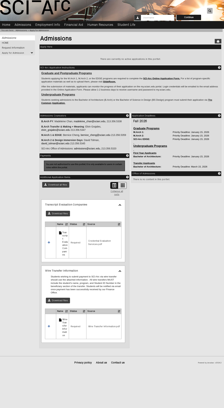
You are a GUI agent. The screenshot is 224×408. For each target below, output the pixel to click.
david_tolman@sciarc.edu (55, 143)
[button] (55, 185)
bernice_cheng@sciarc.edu (95, 135)
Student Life (126, 24)
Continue (189, 17)
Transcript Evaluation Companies (65, 243)
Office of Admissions (143, 173)
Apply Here (46, 47)
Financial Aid (73, 24)
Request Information (13, 48)
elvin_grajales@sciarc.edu (55, 130)
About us (101, 362)
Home (6, 24)
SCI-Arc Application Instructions (57, 67)
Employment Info (47, 24)
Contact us (118, 362)
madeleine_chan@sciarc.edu (89, 121)
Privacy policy (83, 362)
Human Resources (100, 24)
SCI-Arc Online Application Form (161, 78)
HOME (5, 43)
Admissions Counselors (53, 115)
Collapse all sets (117, 193)
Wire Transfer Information (64, 327)
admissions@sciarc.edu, (87, 148)
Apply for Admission (39, 30)
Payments (45, 155)
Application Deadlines (143, 115)
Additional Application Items (55, 177)
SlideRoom (109, 81)
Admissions (23, 24)
